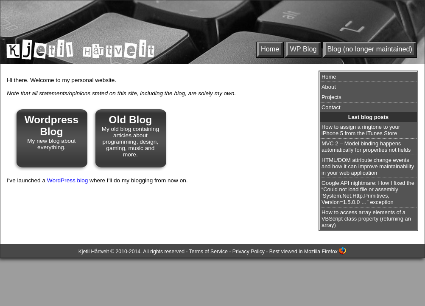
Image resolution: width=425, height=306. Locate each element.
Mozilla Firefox (321, 252)
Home (270, 49)
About (329, 87)
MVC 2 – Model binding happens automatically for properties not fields (366, 146)
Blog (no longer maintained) (369, 49)
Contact (331, 107)
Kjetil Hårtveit (93, 252)
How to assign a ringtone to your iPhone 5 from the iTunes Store (361, 130)
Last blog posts (368, 117)
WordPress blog (67, 180)
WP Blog (303, 49)
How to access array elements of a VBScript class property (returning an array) (366, 218)
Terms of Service (208, 252)
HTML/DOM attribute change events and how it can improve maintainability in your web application (368, 166)
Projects (331, 97)
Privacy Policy (248, 252)
